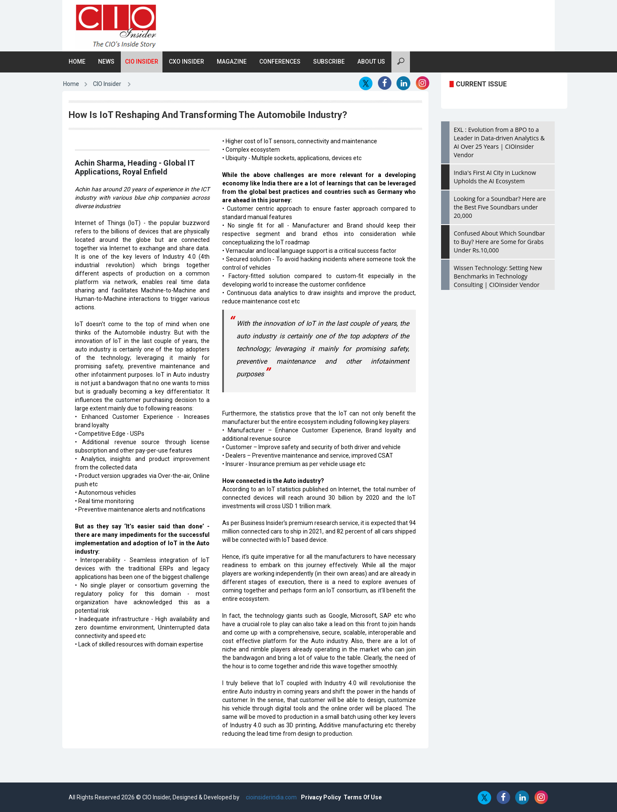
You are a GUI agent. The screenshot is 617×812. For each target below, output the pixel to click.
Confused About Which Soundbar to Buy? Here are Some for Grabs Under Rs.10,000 (499, 241)
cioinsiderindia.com (271, 797)
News (106, 61)
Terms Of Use (362, 797)
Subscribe (329, 61)
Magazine (232, 61)
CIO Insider (141, 61)
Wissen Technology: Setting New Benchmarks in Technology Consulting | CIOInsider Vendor (498, 276)
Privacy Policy (321, 797)
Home (77, 61)
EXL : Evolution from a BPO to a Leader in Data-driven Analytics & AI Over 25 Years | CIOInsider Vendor (499, 142)
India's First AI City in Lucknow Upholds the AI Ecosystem (495, 177)
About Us (371, 61)
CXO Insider (186, 61)
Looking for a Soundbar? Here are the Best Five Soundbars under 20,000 (500, 207)
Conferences (280, 61)
